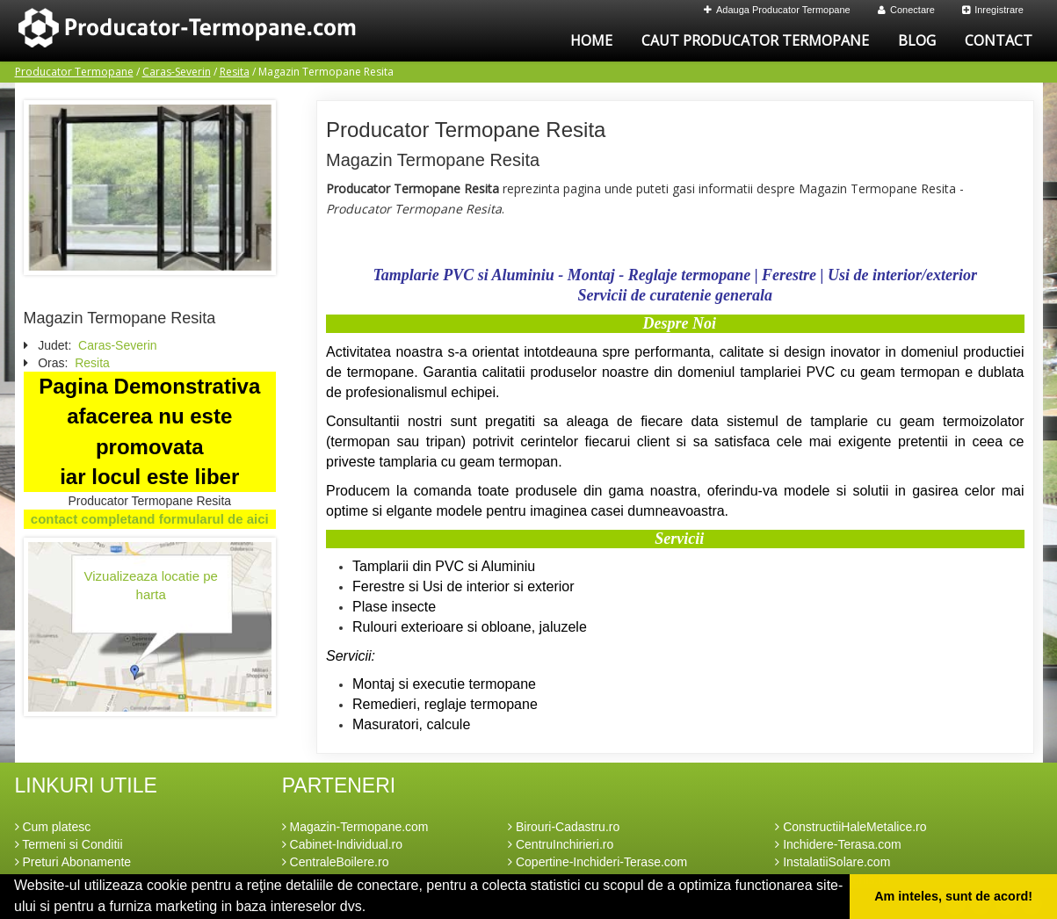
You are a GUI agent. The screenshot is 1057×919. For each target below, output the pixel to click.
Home (591, 40)
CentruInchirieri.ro (560, 844)
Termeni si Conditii (69, 844)
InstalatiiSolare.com (832, 862)
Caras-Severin (176, 71)
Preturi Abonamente (73, 862)
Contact (998, 40)
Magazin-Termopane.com (355, 827)
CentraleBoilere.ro (335, 862)
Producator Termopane (74, 71)
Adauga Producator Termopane (777, 9)
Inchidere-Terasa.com (838, 844)
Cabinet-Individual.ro (342, 844)
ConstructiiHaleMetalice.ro (850, 827)
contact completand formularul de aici (150, 518)
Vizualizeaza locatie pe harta (151, 585)
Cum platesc (53, 827)
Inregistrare (993, 9)
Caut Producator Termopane (755, 40)
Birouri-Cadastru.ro (563, 827)
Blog (917, 40)
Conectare (906, 9)
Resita (235, 71)
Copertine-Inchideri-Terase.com (597, 862)
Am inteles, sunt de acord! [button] (953, 896)
